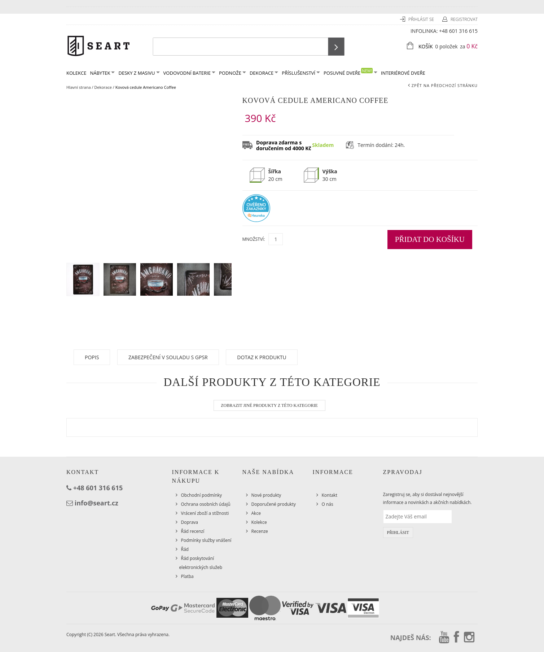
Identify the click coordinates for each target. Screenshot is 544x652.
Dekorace (264, 73)
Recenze (259, 531)
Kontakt (329, 495)
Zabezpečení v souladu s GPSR (168, 357)
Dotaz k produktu (261, 357)
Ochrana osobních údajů (206, 504)
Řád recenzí (193, 531)
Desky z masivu (138, 73)
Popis (92, 357)
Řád (185, 549)
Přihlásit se (421, 19)
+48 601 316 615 (458, 30)
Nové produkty (266, 495)
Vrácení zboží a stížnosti (205, 513)
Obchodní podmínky (201, 495)
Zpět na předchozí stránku (445, 85)
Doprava (189, 522)
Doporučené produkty (273, 504)
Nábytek (102, 73)
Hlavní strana (78, 87)
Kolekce (259, 522)
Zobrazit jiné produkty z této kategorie (269, 405)
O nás (327, 504)
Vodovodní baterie (189, 73)
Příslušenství (301, 73)
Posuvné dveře (350, 72)
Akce (256, 513)
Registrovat (464, 19)
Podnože (232, 73)
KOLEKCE (76, 73)
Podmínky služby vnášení (206, 540)
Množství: (253, 239)
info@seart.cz (96, 503)
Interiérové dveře (403, 73)
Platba (187, 576)
